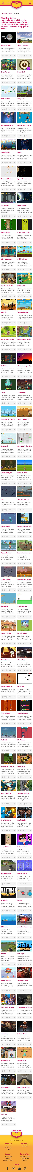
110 (4, 429)
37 (10, 109)
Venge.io (4, 1114)
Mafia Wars (4, 1034)
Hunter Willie (5, 526)
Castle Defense (6, 579)
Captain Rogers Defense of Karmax (24, 579)
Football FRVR (22, 473)
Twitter (13, 1168)
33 (9, 884)
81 (26, 56)
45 (10, 536)
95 (21, 857)
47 (10, 323)
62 (4, 456)
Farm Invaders (22, 633)
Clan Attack (21, 660)
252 (21, 323)
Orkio (3, 392)
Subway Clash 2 (22, 980)
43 (21, 269)
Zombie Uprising (23, 793)
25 (26, 429)
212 (4, 697)
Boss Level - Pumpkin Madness (8, 766)
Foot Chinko (21, 286)
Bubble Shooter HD (7, 125)
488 (4, 670)
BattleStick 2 (5, 1060)
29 (26, 697)
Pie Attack (21, 740)
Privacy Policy (25, 1158)
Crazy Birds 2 (5, 152)
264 (4, 109)
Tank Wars (4, 366)
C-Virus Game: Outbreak (24, 1007)
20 (26, 456)
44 (25, 857)
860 (21, 296)
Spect (19, 152)
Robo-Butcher (22, 1034)
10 (9, 590)
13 (9, 242)
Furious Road (5, 713)
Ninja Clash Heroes (7, 1007)
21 (9, 1097)
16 (25, 617)
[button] (8, 2)
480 (21, 189)
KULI (2, 499)
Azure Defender (6, 686)
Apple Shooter (22, 606)
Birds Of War (5, 99)
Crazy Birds (21, 99)
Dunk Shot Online (7, 179)
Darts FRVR (21, 72)
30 (4, 830)
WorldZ (3, 953)
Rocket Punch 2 (6, 980)
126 (4, 617)
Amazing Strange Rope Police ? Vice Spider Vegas (24, 927)
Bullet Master (22, 847)
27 (4, 1017)
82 (4, 242)
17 (10, 349)
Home (4, 13)
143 (27, 296)
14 (21, 884)
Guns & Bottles (22, 873)
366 (21, 82)
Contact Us (8, 1148)
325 (4, 296)
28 (26, 349)
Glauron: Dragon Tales (24, 366)
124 (4, 216)
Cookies (24, 1160)
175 (21, 750)
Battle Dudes (21, 820)
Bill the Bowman (6, 259)
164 (4, 643)
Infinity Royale (6, 873)
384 (4, 82)
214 (4, 510)
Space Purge (21, 205)
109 (10, 670)
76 (26, 109)
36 (21, 643)
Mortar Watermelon (7, 339)
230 (4, 536)
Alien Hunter (21, 392)
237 (21, 376)
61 (10, 136)
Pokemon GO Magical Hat (24, 339)
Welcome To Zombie (8, 419)
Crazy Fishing (5, 72)
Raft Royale (21, 953)
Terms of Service (25, 1156)
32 (4, 750)
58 (10, 189)
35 (26, 590)
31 (21, 830)
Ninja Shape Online (23, 232)
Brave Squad (5, 660)
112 (21, 456)
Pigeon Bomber (6, 553)
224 (21, 804)
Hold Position (22, 259)
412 (21, 403)
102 (4, 349)
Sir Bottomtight (6, 473)
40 (26, 376)
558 (21, 162)
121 (21, 483)
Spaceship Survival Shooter (24, 179)
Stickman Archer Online (24, 446)
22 (10, 376)
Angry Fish (4, 606)
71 (26, 136)
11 (9, 456)
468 (4, 162)
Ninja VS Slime (6, 847)
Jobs (8, 1149)
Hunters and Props (23, 1087)
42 (26, 323)
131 (4, 376)
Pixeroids (20, 686)
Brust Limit (4, 446)
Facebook (7, 1168)
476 (21, 670)
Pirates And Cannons (24, 125)
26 (10, 617)
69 (10, 162)
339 (21, 216)
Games (10, 13)
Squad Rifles (21, 1060)
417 (4, 136)
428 (21, 563)
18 (25, 510)
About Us (8, 1146)
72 (26, 189)
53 (26, 216)
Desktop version (8, 1160)
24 (4, 857)
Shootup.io (21, 766)
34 (4, 964)
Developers (8, 1156)
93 (21, 510)
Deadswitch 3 (5, 1087)
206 (4, 483)
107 (27, 670)
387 (4, 189)
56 (21, 242)
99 (10, 56)
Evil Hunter (5, 205)
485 (21, 136)
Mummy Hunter (6, 633)
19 (10, 216)
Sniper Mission (6, 45)
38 (4, 804)
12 (9, 830)
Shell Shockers (6, 793)
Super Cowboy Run (23, 419)
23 (9, 1017)
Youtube (19, 1168)
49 (4, 590)
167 (21, 349)
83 (26, 162)
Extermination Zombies (24, 553)
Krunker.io (4, 900)
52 (10, 82)
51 (26, 82)
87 (26, 563)
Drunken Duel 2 (6, 820)
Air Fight (4, 740)
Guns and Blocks (22, 713)
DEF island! (4, 927)
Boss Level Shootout (24, 526)
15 (25, 937)
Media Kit (25, 1146)
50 (21, 910)
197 (4, 563)
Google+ (25, 1168)
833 (4, 56)
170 (21, 590)
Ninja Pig (4, 312)
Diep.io (19, 900)
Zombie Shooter (23, 312)
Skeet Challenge (23, 45)
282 (4, 323)
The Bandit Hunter (7, 286)
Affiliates (8, 1158)
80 (26, 804)
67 (4, 884)
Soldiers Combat (23, 499)
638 (21, 56)
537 (21, 109)
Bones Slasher (5, 232)
